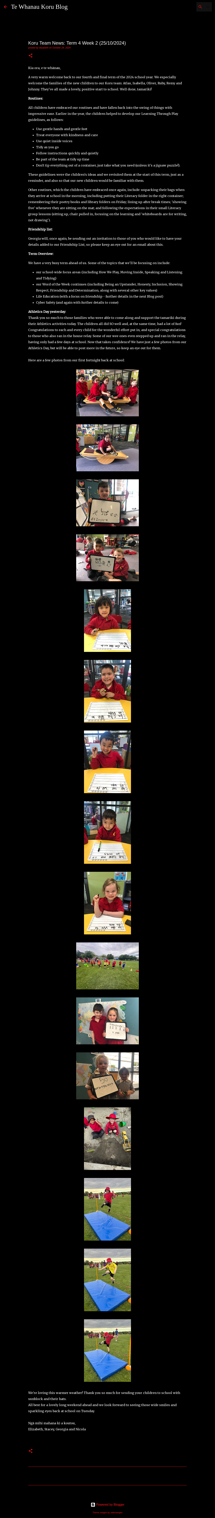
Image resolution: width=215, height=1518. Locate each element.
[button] (30, 56)
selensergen (117, 1512)
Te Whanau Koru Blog (39, 6)
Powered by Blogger (108, 1504)
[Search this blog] (191, 7)
